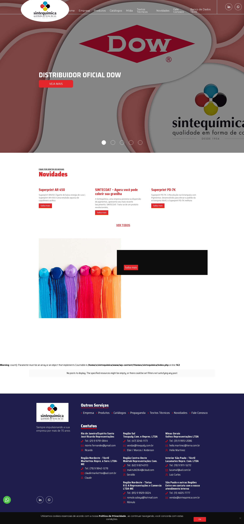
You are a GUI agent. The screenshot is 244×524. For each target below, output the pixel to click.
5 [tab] (140, 142)
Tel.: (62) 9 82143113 (137, 465)
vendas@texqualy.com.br (140, 445)
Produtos (97, 7)
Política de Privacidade (112, 516)
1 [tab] (103, 142)
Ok (199, 519)
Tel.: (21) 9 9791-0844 (96, 440)
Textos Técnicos (140, 7)
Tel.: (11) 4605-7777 (179, 492)
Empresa (83, 7)
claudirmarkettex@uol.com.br (100, 473)
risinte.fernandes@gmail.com (100, 445)
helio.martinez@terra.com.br (184, 445)
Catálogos (112, 7)
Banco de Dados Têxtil (201, 7)
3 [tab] (122, 142)
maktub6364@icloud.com (140, 469)
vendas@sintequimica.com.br (184, 497)
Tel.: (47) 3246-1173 (137, 440)
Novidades (159, 7)
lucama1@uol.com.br (180, 469)
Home (70, 7)
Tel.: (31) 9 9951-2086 (180, 440)
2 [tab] (112, 142)
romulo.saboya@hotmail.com (142, 497)
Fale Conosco (177, 7)
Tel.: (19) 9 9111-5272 (180, 465)
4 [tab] (131, 142)
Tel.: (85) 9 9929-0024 (139, 492)
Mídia (125, 7)
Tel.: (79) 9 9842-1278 (96, 468)
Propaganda (137, 412)
